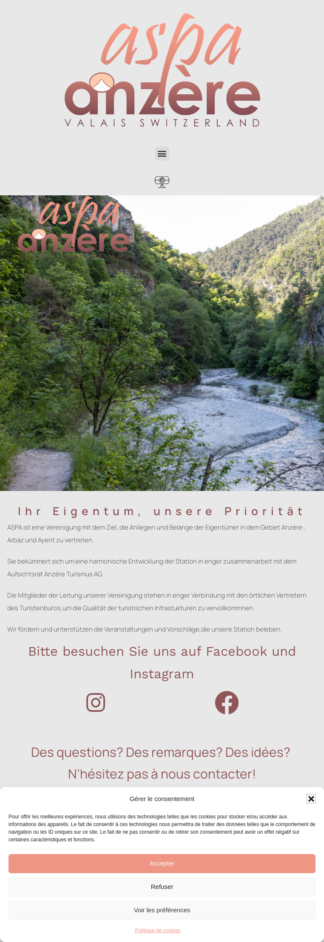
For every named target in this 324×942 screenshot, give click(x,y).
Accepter (161, 863)
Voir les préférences (162, 910)
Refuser (162, 886)
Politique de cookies (158, 931)
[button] (311, 799)
